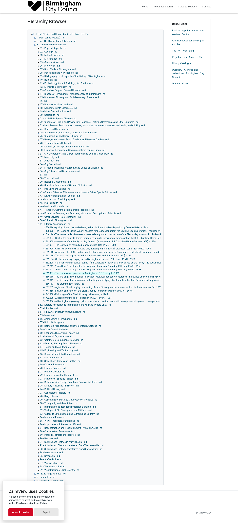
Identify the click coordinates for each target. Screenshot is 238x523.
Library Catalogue (181, 63)
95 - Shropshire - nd (50, 456)
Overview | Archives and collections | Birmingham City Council (188, 73)
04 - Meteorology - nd (51, 58)
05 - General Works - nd (52, 62)
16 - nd (43, 101)
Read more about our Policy (31, 503)
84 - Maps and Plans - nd (52, 417)
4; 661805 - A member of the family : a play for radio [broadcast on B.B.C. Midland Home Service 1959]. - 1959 (99, 241)
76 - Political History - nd (52, 389)
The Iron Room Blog (183, 50)
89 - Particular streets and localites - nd (60, 435)
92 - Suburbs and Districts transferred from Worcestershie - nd (71, 445)
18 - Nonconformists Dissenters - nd (58, 108)
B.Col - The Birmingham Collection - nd (56, 41)
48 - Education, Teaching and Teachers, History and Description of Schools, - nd (80, 213)
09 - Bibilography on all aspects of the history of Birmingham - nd (73, 76)
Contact (206, 6)
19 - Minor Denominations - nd (55, 111)
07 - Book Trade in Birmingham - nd (58, 69)
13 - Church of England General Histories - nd (63, 90)
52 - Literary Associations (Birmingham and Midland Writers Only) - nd (75, 304)
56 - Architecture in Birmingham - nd (58, 319)
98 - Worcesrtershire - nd (52, 466)
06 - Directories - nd (50, 65)
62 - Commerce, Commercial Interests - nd (61, 340)
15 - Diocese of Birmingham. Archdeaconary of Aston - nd (69, 97)
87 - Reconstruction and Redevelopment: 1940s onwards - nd (71, 428)
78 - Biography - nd (49, 396)
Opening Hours (180, 83)
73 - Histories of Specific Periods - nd (59, 378)
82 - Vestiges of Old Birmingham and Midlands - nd (66, 410)
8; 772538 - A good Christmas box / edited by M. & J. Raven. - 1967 (77, 297)
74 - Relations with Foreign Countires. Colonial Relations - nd (71, 382)
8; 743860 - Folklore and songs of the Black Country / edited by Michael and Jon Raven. (88, 290)
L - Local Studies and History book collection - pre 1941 (61, 34)
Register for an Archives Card (188, 57)
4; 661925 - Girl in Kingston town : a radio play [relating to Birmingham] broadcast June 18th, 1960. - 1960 (97, 248)
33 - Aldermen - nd (49, 160)
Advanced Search (163, 6)
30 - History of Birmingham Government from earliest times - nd (72, 150)
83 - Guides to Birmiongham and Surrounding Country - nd (69, 414)
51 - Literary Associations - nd (55, 224)
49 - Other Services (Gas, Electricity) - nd (60, 217)
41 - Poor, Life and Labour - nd (55, 189)
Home (145, 6)
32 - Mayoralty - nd (49, 157)
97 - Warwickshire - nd (51, 463)
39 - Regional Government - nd (55, 181)
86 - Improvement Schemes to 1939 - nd (60, 424)
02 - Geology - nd (48, 51)
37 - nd (43, 174)
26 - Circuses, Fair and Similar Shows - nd (61, 136)
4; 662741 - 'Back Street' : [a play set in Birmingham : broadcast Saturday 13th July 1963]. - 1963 (92, 266)
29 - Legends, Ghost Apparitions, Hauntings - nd (64, 146)
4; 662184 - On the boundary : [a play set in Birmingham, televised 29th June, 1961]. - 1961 (89, 259)
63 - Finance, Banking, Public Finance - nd (61, 343)
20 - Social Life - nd (50, 115)
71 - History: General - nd (52, 371)
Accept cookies (20, 512)
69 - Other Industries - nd (52, 364)
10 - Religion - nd (48, 79)
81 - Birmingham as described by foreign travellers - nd (68, 406)
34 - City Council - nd (50, 164)
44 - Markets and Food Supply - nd (57, 199)
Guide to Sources (187, 6)
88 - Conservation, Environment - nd (58, 431)
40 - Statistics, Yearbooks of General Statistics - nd (66, 185)
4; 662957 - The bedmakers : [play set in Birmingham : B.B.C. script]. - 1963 (81, 273)
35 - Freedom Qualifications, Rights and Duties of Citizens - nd (71, 167)
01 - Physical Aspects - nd (53, 48)
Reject (46, 512)
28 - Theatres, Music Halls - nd (55, 143)
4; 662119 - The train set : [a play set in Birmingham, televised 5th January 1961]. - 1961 (88, 255)
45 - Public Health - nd (51, 203)
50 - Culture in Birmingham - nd (56, 220)
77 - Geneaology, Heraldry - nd (55, 392)
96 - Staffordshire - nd (51, 459)
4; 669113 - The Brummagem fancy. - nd (63, 283)
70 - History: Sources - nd (53, 368)
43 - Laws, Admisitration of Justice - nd (60, 195)
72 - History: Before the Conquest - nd (59, 375)
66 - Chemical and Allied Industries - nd (60, 354)
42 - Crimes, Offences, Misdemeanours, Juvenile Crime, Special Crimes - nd (78, 192)
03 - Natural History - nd (52, 55)
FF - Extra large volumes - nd (51, 473)
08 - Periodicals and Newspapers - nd (59, 72)
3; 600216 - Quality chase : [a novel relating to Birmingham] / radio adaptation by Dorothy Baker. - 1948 (95, 227)
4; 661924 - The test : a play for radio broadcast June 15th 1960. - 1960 (79, 245)
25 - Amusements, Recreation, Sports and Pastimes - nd (68, 132)
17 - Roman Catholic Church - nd (56, 104)
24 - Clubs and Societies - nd (54, 129)
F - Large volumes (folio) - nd (51, 44)
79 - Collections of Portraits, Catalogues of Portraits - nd (68, 399)
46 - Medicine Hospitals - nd (54, 206)
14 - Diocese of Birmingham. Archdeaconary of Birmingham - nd (72, 94)
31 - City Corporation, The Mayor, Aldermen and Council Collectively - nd (76, 153)
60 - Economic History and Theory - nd (59, 333)
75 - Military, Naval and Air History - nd (59, 385)
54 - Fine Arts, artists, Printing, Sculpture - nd (62, 312)
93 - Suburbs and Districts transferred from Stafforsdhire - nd (71, 449)
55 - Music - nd (47, 315)
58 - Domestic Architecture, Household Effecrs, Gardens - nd (70, 326)
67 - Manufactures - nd (51, 357)
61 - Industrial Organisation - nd (56, 336)
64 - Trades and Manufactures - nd (57, 347)
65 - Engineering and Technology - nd (59, 350)
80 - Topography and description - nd (58, 403)
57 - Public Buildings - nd (52, 322)
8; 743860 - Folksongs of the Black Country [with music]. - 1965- (75, 294)
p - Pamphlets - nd (46, 477)
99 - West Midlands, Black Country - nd (59, 470)
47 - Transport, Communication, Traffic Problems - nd (67, 210)
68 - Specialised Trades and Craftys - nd (60, 361)
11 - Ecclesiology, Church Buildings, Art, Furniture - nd (67, 83)
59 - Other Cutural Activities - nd (56, 329)
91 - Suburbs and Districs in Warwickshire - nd (63, 442)
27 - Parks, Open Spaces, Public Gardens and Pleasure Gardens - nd (74, 139)
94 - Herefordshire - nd (51, 452)
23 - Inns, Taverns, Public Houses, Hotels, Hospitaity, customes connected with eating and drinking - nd (92, 125)
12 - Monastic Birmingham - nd (55, 87)
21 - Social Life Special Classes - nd (58, 118)
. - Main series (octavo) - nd (50, 37)
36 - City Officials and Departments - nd (60, 171)
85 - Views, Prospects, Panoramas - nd (59, 420)
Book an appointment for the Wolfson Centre (187, 32)
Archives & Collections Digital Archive (188, 42)
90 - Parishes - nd (49, 438)
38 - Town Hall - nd (49, 178)
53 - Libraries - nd (49, 308)
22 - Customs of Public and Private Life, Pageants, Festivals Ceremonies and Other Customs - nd (89, 122)
